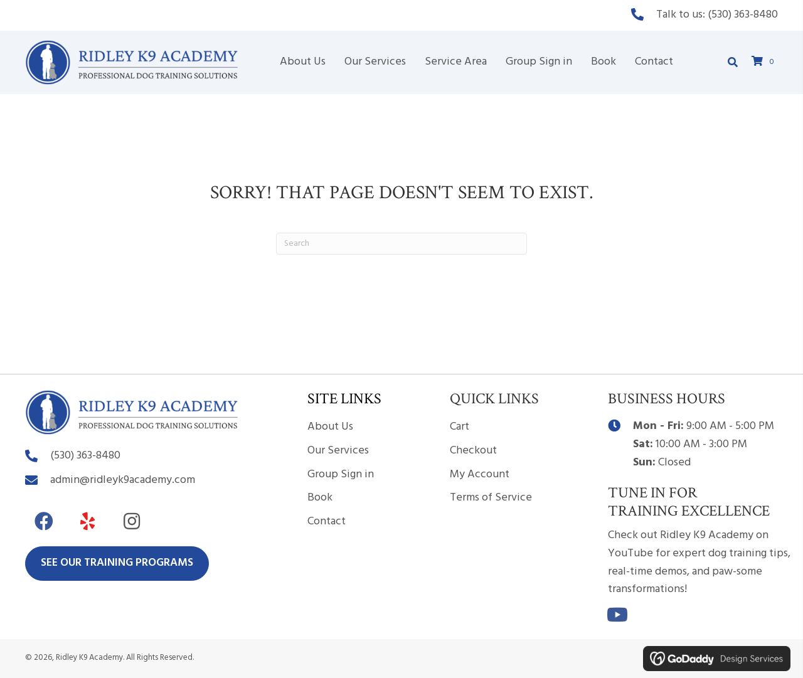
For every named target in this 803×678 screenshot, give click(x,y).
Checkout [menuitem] (473, 451)
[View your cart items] (765, 62)
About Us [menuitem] (330, 427)
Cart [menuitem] (459, 427)
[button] (44, 521)
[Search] (401, 244)
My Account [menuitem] (479, 474)
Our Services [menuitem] (338, 451)
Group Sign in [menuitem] (340, 474)
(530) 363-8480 (743, 15)
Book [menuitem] (319, 498)
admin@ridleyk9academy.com (122, 480)
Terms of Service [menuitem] (491, 498)
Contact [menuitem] (326, 521)
